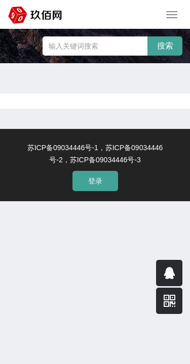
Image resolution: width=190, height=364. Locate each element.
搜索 (165, 45)
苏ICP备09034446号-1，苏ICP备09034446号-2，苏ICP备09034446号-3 (95, 154)
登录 (95, 181)
